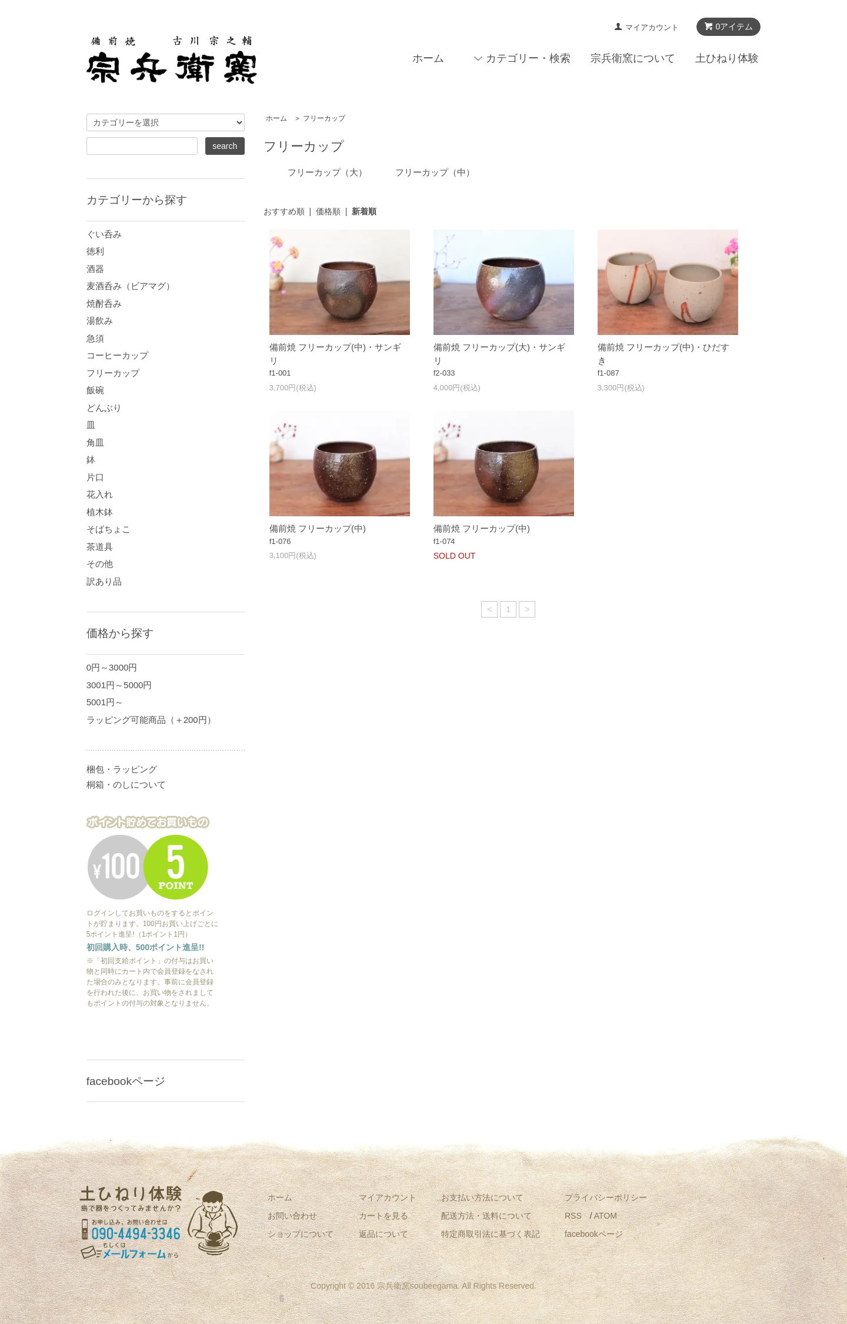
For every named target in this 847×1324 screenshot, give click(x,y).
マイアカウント (652, 27)
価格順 (328, 211)
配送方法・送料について (486, 1215)
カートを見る (383, 1215)
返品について (383, 1234)
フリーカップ (324, 118)
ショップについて (301, 1234)
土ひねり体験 (727, 58)
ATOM (605, 1215)
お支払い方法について (482, 1197)
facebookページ (594, 1234)
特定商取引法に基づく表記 (490, 1234)
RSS (573, 1215)
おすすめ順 (284, 211)
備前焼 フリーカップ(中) (317, 528)
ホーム (428, 58)
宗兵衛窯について (633, 58)
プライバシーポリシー (606, 1197)
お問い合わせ (292, 1215)
